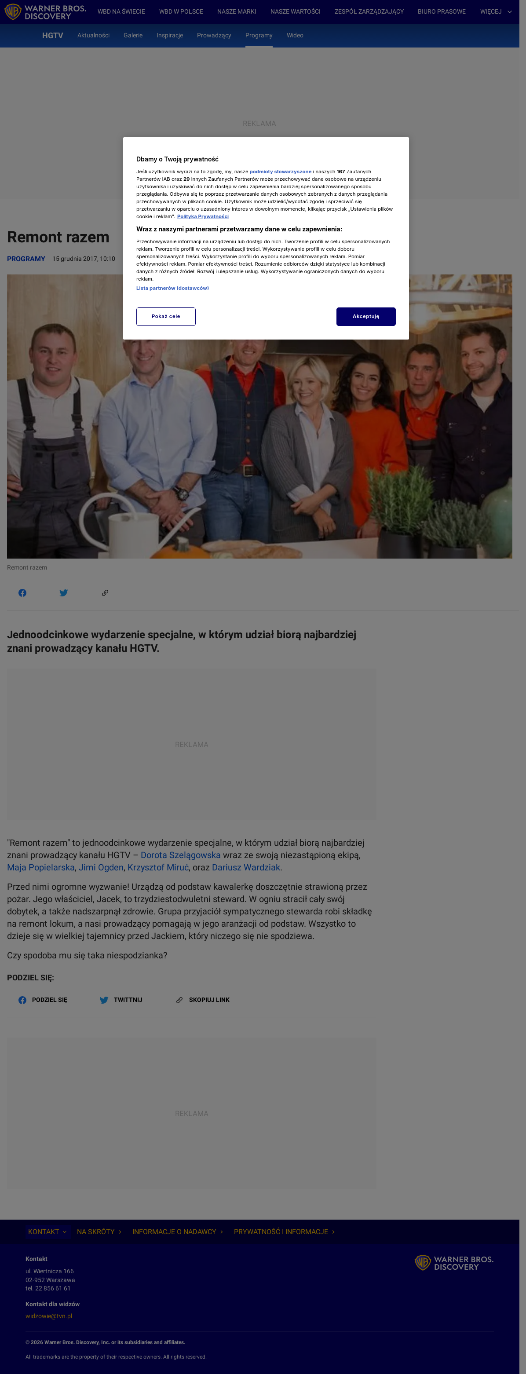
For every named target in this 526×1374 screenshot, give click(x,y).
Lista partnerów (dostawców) (172, 288)
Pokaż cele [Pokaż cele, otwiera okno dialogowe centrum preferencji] (166, 316)
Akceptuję (366, 316)
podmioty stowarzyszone (281, 171)
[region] (266, 238)
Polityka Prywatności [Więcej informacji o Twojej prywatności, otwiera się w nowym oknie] (203, 216)
